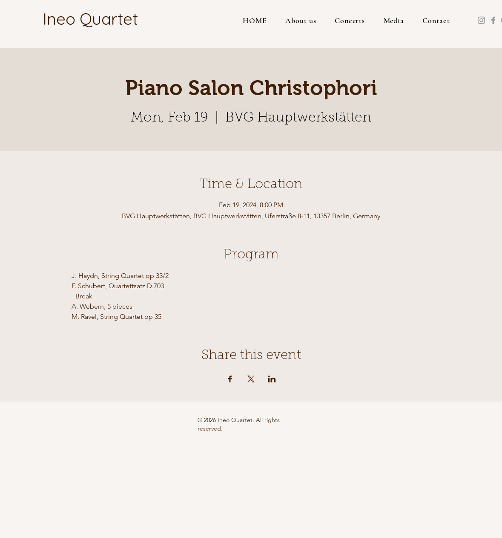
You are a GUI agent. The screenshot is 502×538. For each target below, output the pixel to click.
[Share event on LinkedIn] (272, 379)
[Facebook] (493, 20)
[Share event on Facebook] (230, 379)
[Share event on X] (251, 379)
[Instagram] (481, 20)
